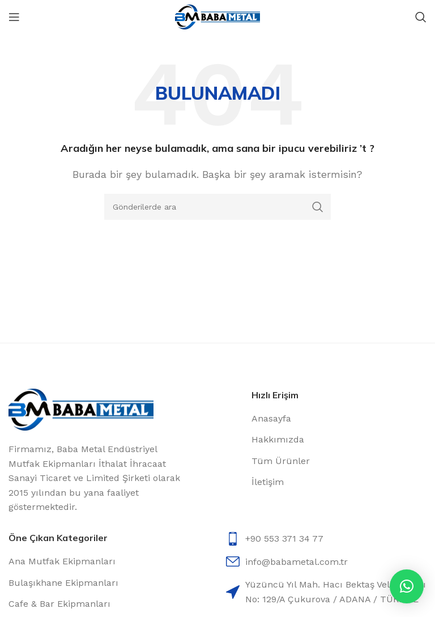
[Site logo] (217, 16)
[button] (407, 586)
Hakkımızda (277, 439)
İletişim (267, 481)
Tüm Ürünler (280, 461)
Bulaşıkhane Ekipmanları (63, 582)
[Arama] (421, 17)
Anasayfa (271, 418)
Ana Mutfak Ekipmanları (62, 561)
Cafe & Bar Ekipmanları (59, 603)
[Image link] (80, 408)
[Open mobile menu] (14, 17)
